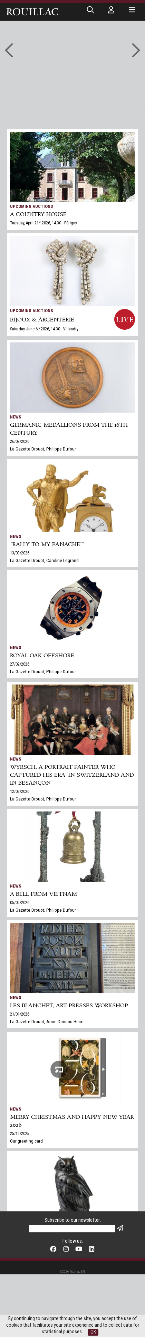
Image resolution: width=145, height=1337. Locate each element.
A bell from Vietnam (43, 894)
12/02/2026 (19, 791)
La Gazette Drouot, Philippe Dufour (43, 449)
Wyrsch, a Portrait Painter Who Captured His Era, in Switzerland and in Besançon (72, 775)
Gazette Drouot (24, 1260)
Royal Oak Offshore (42, 656)
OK (93, 1332)
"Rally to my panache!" (47, 545)
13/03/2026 (19, 553)
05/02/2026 (19, 902)
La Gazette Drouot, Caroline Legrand (44, 560)
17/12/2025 (19, 1252)
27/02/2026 (19, 664)
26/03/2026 (19, 441)
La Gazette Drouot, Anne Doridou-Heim (47, 1021)
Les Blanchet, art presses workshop (69, 1006)
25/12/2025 (19, 1133)
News (15, 417)
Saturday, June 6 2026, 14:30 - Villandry (44, 329)
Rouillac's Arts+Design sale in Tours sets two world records (69, 1240)
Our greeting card (26, 1141)
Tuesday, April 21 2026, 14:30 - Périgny (43, 223)
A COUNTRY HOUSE (38, 215)
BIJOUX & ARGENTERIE (42, 320)
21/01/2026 (19, 1014)
